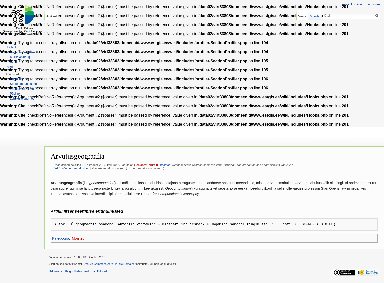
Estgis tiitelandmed (77, 271)
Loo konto (357, 4)
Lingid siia (16, 79)
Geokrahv (140, 164)
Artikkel (51, 16)
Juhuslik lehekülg (18, 57)
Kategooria (60, 238)
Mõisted (78, 238)
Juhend (12, 62)
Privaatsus (55, 271)
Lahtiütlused (99, 271)
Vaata (302, 16)
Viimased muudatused (22, 52)
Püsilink (15, 93)
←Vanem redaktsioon (75, 168)
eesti (345, 4)
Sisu (10, 67)
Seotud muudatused (23, 84)
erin (57, 168)
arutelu (153, 164)
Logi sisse (373, 4)
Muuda (314, 16)
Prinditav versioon (22, 89)
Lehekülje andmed (22, 98)
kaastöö (165, 164)
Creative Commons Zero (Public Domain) (108, 263)
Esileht (11, 47)
